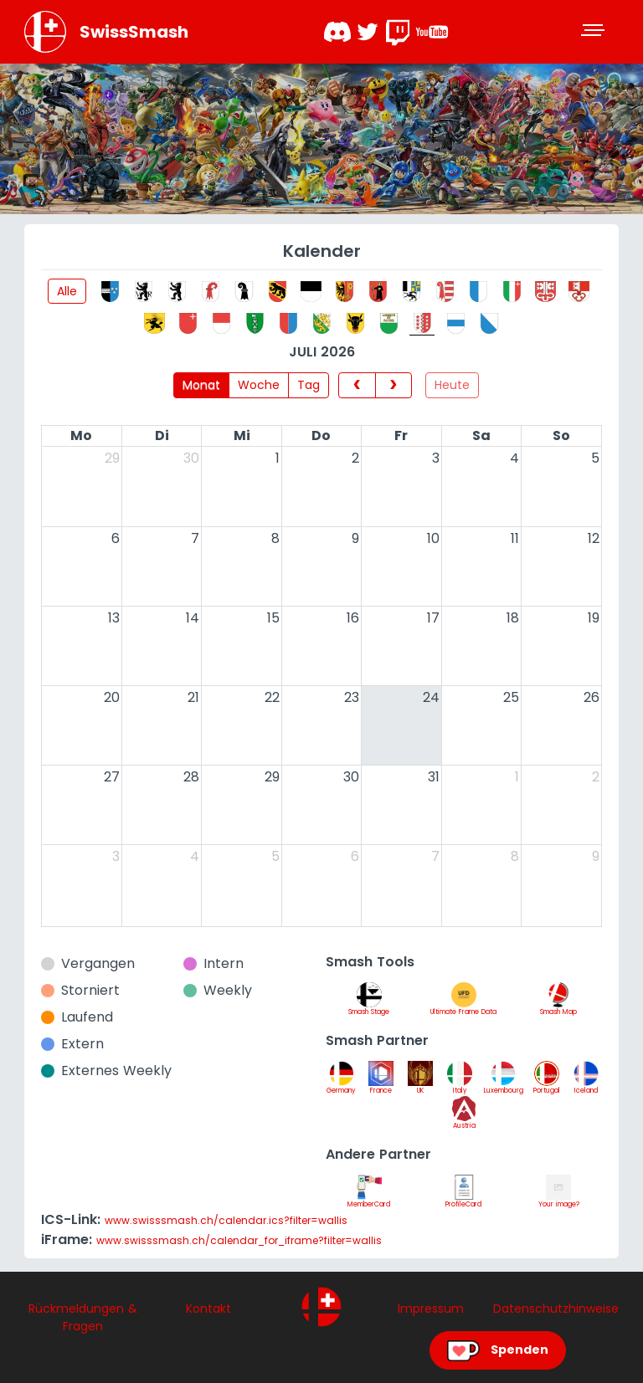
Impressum (431, 1308)
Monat (201, 384)
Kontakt (208, 1308)
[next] (393, 384)
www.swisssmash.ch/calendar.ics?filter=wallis (226, 1220)
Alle (67, 291)
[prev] (356, 384)
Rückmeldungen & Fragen (82, 1317)
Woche (259, 384)
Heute (452, 384)
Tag (308, 384)
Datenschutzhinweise (556, 1308)
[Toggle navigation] (594, 31)
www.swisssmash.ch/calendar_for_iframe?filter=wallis (239, 1240)
